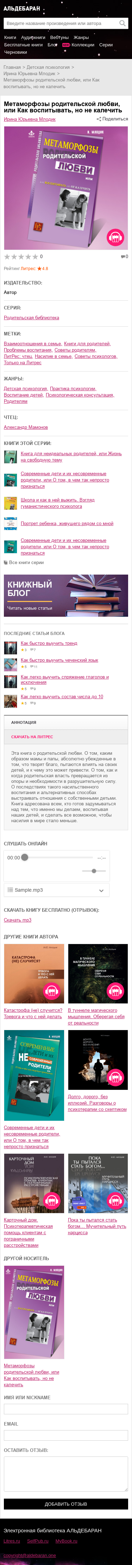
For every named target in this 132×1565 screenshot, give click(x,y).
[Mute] (75, 871)
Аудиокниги (33, 37)
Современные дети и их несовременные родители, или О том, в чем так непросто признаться (65, 480)
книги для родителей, (87, 343)
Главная (12, 67)
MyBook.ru (66, 1541)
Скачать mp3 (17, 920)
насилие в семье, (54, 356)
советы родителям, (75, 350)
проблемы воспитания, (28, 350)
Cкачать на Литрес (32, 737)
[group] (56, 866)
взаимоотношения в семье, (33, 343)
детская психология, (26, 388)
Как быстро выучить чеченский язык (59, 660)
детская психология (48, 67)
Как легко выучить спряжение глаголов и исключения (65, 679)
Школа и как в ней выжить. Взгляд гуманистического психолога (58, 503)
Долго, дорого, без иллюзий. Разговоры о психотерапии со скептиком (97, 1103)
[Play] (30, 871)
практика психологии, (73, 388)
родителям (15, 401)
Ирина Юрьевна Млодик (29, 73)
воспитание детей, (24, 395)
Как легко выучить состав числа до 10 (62, 696)
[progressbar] (59, 857)
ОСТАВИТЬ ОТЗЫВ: (26, 1450)
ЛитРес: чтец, (18, 356)
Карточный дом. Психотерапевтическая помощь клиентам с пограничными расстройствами (28, 1232)
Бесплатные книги (23, 44)
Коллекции (82, 44)
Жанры (81, 37)
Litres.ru (12, 1541)
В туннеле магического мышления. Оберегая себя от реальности (96, 1017)
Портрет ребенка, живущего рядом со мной (67, 523)
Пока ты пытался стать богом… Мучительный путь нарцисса (97, 1226)
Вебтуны (59, 37)
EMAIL (11, 1424)
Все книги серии (26, 562)
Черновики (15, 52)
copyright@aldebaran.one (30, 1555)
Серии (106, 44)
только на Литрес (23, 362)
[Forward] (45, 871)
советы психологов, (96, 356)
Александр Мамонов (26, 427)
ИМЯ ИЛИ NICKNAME (27, 1397)
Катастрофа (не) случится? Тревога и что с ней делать (33, 1013)
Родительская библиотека (31, 317)
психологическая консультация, (80, 395)
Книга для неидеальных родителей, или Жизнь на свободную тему (71, 457)
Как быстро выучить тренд (49, 643)
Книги (10, 37)
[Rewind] (14, 871)
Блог (52, 44)
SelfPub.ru (38, 1541)
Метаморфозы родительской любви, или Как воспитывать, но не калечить (31, 1375)
